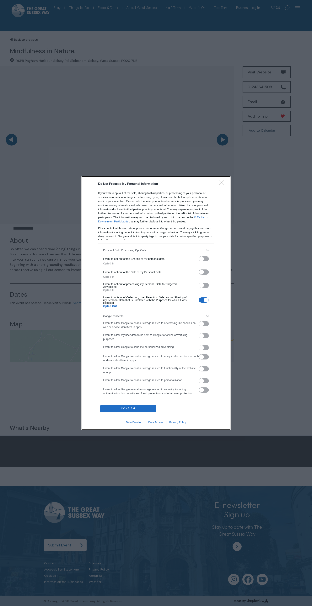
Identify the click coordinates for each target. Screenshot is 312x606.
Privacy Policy (177, 422)
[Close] (222, 184)
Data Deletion (134, 422)
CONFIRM (128, 408)
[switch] (204, 258)
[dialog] (156, 303)
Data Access (155, 422)
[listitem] (156, 250)
